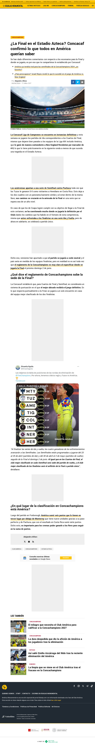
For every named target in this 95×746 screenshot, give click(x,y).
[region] (47, 17)
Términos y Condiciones (10, 707)
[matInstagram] (78, 686)
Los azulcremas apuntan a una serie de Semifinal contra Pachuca (41, 188)
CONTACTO (26, 694)
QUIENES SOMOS (8, 694)
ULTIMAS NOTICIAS (33, 6)
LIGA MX (46, 6)
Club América (16, 549)
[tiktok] (92, 686)
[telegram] (87, 686)
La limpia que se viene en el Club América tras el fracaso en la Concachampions (54, 669)
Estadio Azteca (47, 549)
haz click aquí (56, 700)
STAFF (18, 694)
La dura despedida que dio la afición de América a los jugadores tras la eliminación (55, 640)
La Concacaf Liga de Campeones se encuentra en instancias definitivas (44, 134)
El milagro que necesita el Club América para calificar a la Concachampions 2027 (52, 626)
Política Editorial (44, 707)
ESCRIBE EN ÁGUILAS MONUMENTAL (45, 694)
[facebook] (74, 686)
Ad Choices (56, 707)
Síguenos (66, 558)
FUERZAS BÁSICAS (82, 6)
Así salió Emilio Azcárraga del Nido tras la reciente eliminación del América (55, 655)
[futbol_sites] (8, 716)
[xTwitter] (83, 686)
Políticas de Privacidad (28, 707)
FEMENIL (71, 6)
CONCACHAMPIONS (58, 6)
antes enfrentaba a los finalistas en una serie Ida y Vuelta (47, 218)
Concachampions (31, 549)
